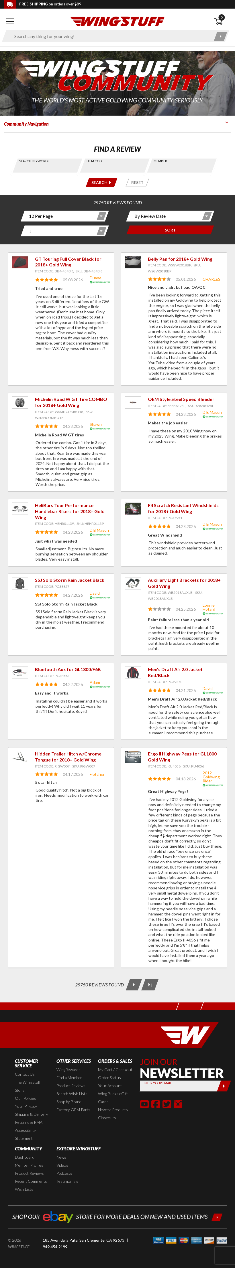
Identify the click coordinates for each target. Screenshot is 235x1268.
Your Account (110, 1085)
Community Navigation (26, 123)
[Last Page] (149, 984)
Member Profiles (29, 1165)
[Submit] (224, 1086)
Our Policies (25, 1098)
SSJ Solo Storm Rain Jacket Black (69, 580)
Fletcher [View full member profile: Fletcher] (97, 774)
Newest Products (113, 1109)
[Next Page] (134, 984)
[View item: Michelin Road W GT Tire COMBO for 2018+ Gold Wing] (20, 402)
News (61, 1157)
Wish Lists (24, 1189)
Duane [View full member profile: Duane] (95, 277)
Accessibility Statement (25, 1134)
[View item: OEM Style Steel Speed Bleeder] (133, 402)
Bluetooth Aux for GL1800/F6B (68, 669)
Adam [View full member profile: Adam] (95, 682)
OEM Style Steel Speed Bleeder (181, 399)
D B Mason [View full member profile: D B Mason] (212, 412)
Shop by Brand (68, 1101)
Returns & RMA (28, 1122)
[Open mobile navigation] (10, 21)
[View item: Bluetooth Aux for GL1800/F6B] (20, 672)
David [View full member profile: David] (95, 593)
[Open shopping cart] (222, 21)
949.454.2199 (55, 1246)
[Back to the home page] (117, 21)
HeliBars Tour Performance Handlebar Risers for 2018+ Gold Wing (70, 511)
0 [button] (221, 17)
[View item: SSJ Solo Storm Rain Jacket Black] (20, 583)
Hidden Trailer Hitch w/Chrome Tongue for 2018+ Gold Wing (68, 756)
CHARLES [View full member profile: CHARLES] (211, 279)
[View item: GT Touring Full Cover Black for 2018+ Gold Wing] (20, 262)
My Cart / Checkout (115, 1069)
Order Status (109, 1077)
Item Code (95, 161)
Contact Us (25, 1074)
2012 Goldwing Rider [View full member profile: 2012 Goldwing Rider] (211, 776)
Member (160, 161)
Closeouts (107, 1117)
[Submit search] (220, 36)
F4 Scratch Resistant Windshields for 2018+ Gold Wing (183, 508)
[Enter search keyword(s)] (110, 36)
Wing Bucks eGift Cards (113, 1097)
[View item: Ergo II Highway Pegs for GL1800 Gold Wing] (133, 757)
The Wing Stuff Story (27, 1086)
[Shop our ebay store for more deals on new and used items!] (117, 1216)
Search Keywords (34, 161)
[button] (144, 1104)
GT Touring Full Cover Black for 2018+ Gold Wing (68, 262)
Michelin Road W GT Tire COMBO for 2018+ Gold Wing (71, 402)
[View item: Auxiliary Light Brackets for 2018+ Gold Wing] (133, 583)
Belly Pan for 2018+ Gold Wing (180, 259)
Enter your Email (156, 1083)
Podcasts (64, 1173)
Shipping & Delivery (31, 1114)
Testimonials (67, 1181)
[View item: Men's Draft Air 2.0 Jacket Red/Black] (133, 672)
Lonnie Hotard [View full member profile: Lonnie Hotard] (209, 607)
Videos (62, 1165)
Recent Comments (31, 1181)
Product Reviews (70, 1085)
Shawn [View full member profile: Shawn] (96, 424)
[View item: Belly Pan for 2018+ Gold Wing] (133, 262)
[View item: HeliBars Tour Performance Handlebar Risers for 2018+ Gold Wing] (20, 509)
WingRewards (68, 1069)
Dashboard (24, 1157)
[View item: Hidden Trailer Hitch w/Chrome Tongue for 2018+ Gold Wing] (20, 757)
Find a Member (69, 1077)
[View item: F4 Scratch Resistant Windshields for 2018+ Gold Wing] (133, 509)
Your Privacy (26, 1106)
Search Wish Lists (71, 1093)
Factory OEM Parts (73, 1109)
